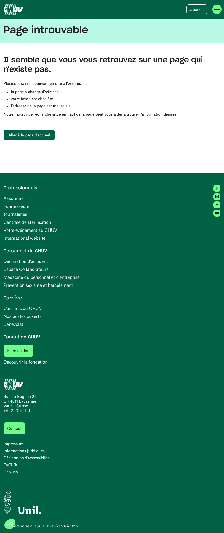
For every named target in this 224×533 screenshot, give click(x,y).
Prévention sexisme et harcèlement (38, 285)
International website (25, 238)
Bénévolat (13, 324)
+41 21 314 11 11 (17, 410)
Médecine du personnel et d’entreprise (42, 277)
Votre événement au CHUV (30, 230)
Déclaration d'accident (26, 261)
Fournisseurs (16, 206)
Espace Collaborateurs (26, 269)
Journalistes (15, 214)
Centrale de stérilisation (27, 222)
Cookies (11, 472)
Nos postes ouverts (23, 316)
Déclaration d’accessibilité (27, 458)
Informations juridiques (24, 450)
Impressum (13, 443)
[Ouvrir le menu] (216, 9)
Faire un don (20, 350)
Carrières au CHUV (23, 308)
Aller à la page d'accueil (29, 135)
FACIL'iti (11, 465)
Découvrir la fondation (26, 361)
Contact (14, 428)
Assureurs (14, 198)
